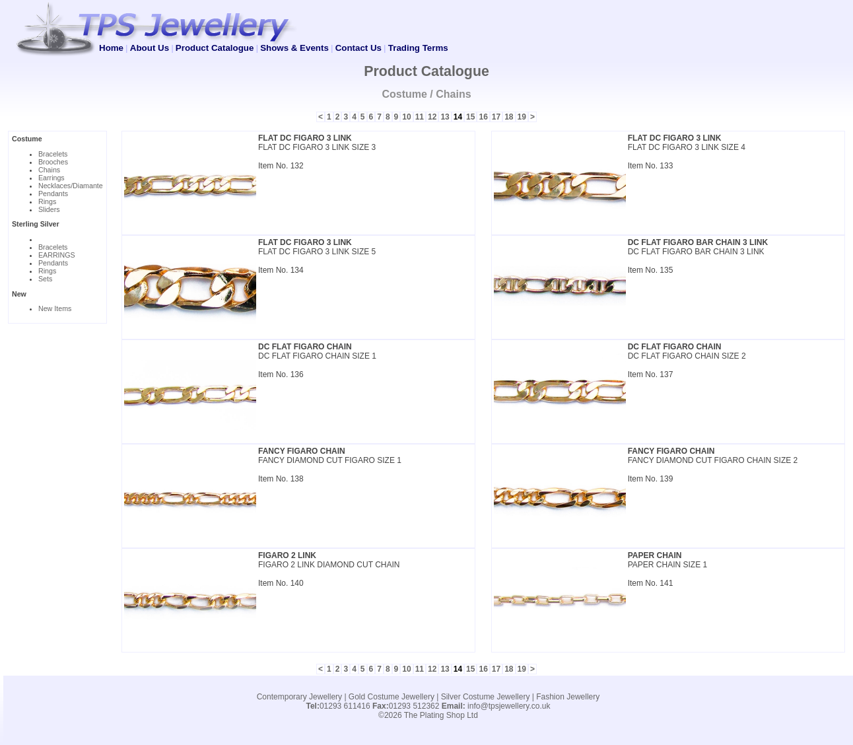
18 (508, 117)
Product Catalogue (215, 48)
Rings (47, 201)
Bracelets (52, 154)
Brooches (53, 162)
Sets (45, 279)
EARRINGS (56, 255)
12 (432, 117)
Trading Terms (418, 48)
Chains (49, 170)
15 (470, 117)
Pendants (53, 193)
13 (444, 117)
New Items (54, 308)
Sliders (49, 209)
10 (406, 117)
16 (483, 117)
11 (419, 117)
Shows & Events (294, 48)
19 (522, 117)
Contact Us (358, 48)
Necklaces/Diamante (70, 186)
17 (496, 117)
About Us (149, 48)
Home (111, 48)
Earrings (51, 178)
